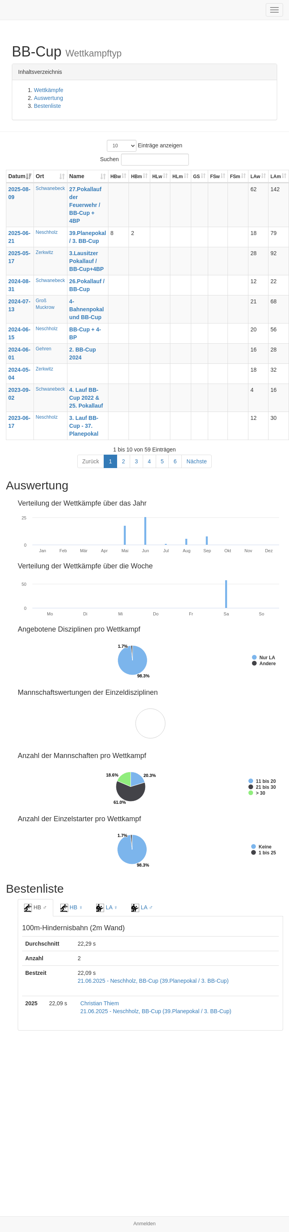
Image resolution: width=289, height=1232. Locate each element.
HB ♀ (71, 908)
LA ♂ (142, 908)
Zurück (90, 461)
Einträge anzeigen (145, 146)
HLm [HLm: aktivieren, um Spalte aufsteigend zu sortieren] (177, 176)
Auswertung (48, 98)
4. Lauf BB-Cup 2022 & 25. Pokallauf (86, 398)
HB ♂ (35, 908)
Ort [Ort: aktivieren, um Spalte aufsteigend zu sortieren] (40, 176)
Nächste (196, 461)
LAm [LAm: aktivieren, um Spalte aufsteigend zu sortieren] (275, 176)
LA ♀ (107, 908)
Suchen (144, 160)
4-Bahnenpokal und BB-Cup (86, 309)
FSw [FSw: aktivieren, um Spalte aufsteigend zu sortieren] (215, 176)
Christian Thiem (99, 1003)
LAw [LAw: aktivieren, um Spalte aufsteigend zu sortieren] (255, 176)
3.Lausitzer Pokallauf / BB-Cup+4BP (86, 261)
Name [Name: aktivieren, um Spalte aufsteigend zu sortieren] (76, 176)
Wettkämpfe (48, 90)
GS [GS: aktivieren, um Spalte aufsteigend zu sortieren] (196, 176)
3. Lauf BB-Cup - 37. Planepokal (84, 426)
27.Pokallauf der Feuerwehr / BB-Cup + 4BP (85, 205)
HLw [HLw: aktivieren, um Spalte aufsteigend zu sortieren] (157, 176)
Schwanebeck (50, 188)
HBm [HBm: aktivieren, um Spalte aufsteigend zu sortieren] (136, 176)
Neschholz (47, 232)
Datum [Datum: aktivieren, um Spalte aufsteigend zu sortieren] (17, 176)
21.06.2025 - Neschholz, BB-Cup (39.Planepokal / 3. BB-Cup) (153, 981)
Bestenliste (47, 106)
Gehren (44, 349)
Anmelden (144, 1223)
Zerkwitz (44, 252)
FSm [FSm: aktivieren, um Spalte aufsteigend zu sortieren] (235, 176)
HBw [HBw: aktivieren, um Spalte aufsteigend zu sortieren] (115, 176)
